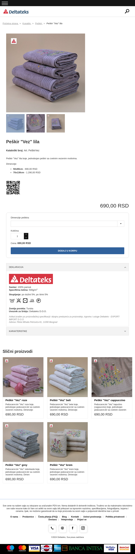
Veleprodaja (67, 520)
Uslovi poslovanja (92, 517)
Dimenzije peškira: (20, 217)
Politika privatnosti (115, 517)
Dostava (53, 520)
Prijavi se (82, 520)
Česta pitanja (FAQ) (48, 517)
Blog (64, 517)
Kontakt (75, 517)
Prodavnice (28, 517)
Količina (15, 230)
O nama (14, 517)
